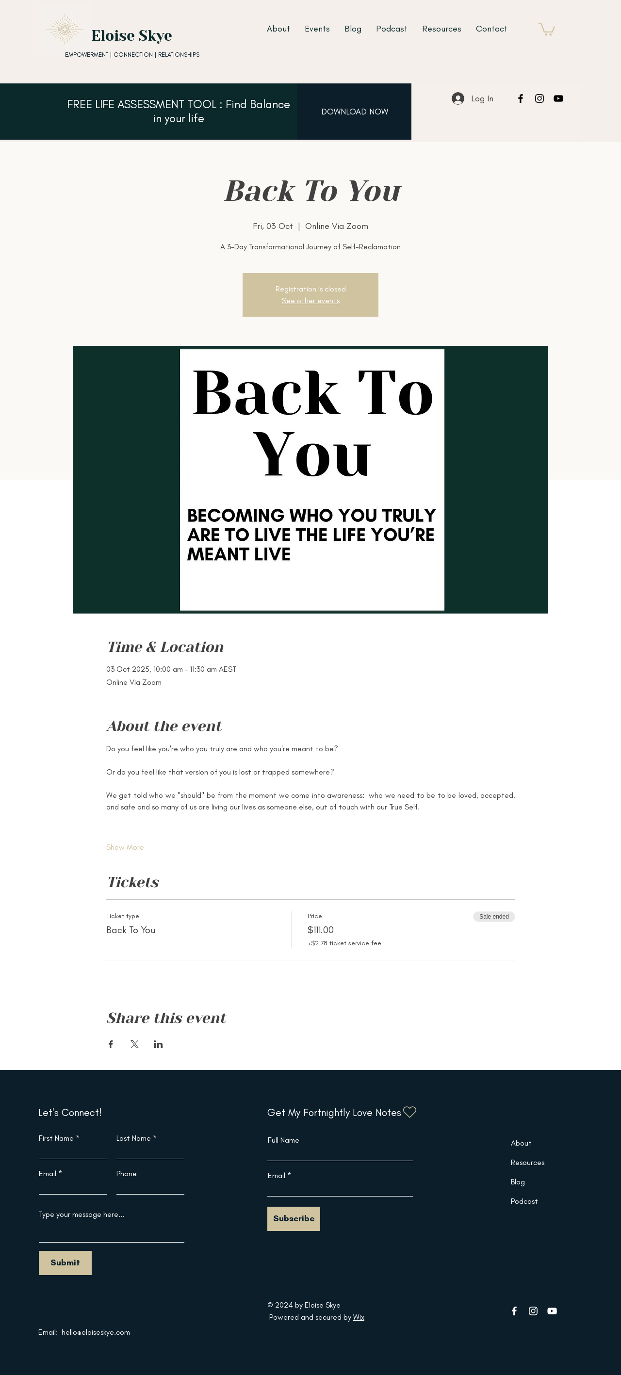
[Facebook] (520, 98)
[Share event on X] (134, 1044)
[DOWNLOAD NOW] (354, 111)
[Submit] (65, 1263)
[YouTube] (558, 98)
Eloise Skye (131, 36)
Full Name (283, 1140)
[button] (547, 29)
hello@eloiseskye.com (96, 1332)
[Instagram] (539, 98)
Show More (125, 847)
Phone (126, 1174)
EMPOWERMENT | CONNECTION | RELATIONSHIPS (132, 54)
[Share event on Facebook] (110, 1044)
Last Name (133, 1138)
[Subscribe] (293, 1219)
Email (47, 1174)
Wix (358, 1317)
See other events (311, 300)
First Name (56, 1138)
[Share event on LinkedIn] (158, 1044)
